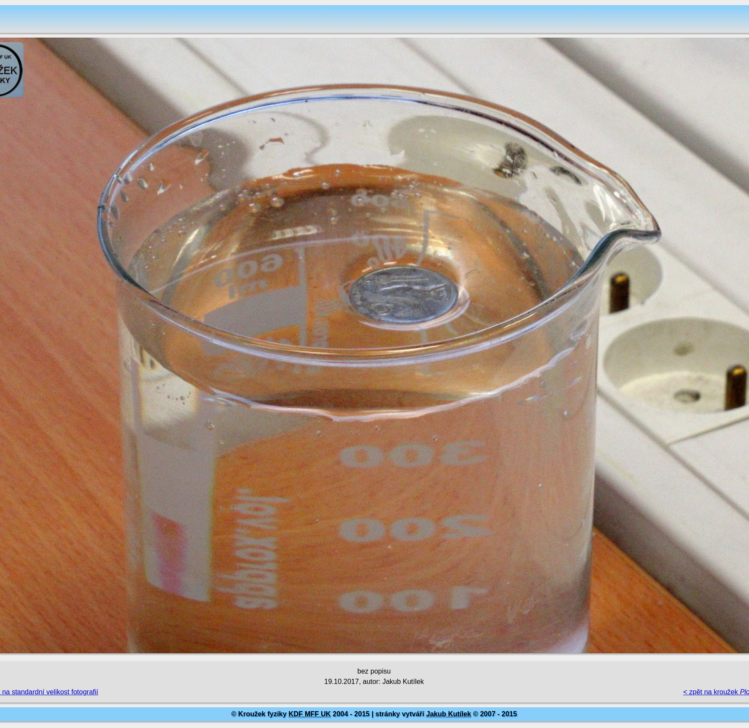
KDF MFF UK (310, 714)
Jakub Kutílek (448, 714)
